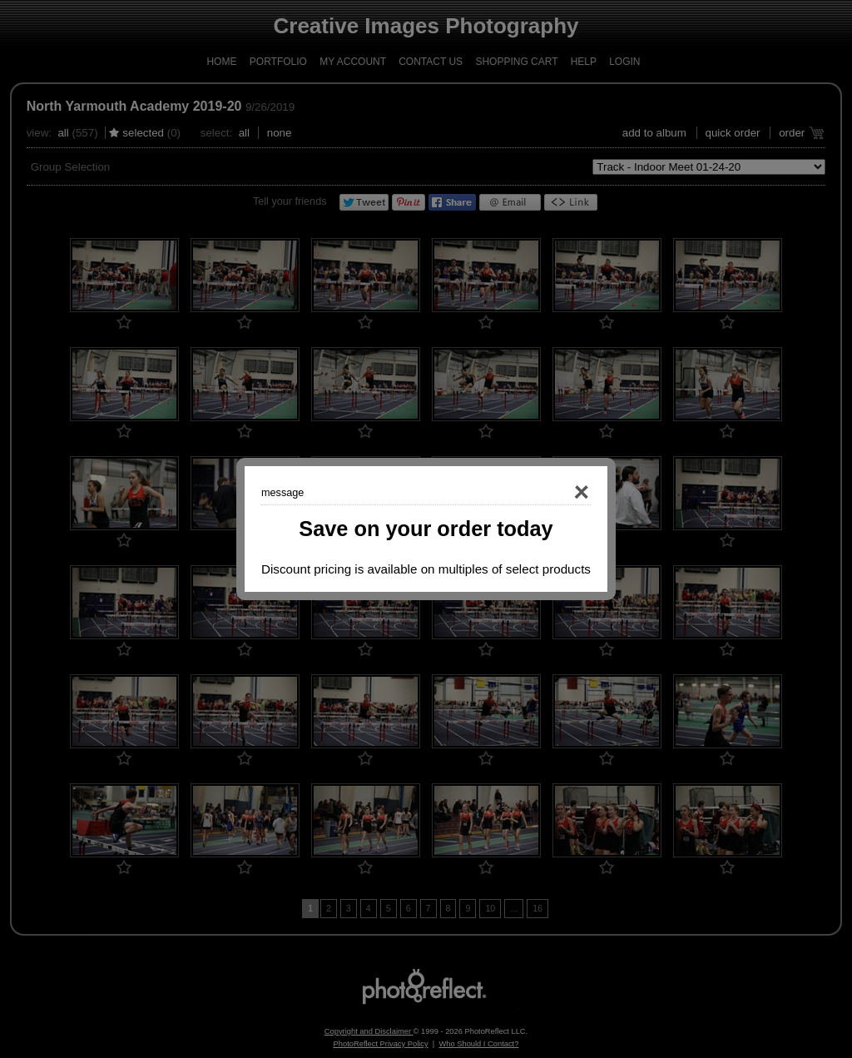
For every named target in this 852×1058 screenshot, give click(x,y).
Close (557, 493)
